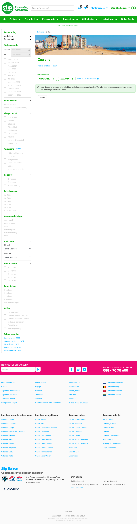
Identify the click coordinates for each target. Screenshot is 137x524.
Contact (4, 387)
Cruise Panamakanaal (43, 452)
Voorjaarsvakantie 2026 (14, 341)
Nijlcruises (73, 448)
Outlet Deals (127, 19)
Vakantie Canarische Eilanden (12, 432)
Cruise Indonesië (75, 424)
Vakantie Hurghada (8, 448)
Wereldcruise (74, 452)
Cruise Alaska (40, 420)
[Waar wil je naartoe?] (52, 8)
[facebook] (71, 369)
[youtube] (84, 369)
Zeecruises (73, 456)
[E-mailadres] (18, 369)
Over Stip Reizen (7, 383)
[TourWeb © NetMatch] (68, 511)
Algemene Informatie (9, 395)
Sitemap (72, 399)
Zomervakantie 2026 (12, 347)
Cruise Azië (39, 424)
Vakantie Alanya (7, 420)
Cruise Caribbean (42, 432)
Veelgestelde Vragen (9, 403)
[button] (18, 32)
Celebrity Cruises (109, 424)
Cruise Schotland (75, 432)
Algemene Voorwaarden (10, 391)
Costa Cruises (108, 428)
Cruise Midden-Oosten (78, 428)
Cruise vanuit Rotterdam (78, 444)
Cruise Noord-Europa (43, 444)
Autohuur (38, 399)
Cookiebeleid (74, 387)
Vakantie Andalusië (8, 424)
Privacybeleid (74, 391)
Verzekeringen (40, 383)
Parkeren (38, 391)
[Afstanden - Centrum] (17, 257)
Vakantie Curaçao (8, 436)
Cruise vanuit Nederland (78, 440)
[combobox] (52, 8)
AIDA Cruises (108, 420)
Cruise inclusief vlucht (77, 420)
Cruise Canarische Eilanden (46, 428)
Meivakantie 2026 (11, 344)
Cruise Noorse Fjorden (44, 448)
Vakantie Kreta (7, 452)
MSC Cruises (108, 440)
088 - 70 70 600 (115, 371)
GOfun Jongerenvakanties (79, 403)
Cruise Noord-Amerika (44, 440)
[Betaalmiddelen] (11, 489)
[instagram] (78, 369)
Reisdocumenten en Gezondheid (48, 403)
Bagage (38, 387)
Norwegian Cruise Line (112, 444)
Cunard (106, 432)
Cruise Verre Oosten (43, 456)
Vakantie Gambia (8, 444)
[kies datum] (21, 50)
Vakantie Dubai (7, 440)
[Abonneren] (38, 369)
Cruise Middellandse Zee (45, 436)
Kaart (42, 98)
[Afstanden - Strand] (17, 249)
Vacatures (73, 383)
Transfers (39, 395)
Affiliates (72, 395)
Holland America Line (111, 436)
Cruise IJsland (74, 436)
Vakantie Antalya (7, 428)
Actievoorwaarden (8, 399)
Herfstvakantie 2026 (12, 350)
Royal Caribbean (109, 448)
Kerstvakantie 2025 (12, 338)
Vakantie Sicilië (7, 456)
